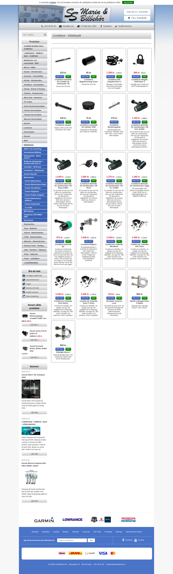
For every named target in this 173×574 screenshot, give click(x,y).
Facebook (105, 26)
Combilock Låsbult (63, 125)
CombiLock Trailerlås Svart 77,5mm (89, 302)
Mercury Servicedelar (33, 119)
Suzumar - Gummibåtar (33, 76)
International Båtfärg (32, 152)
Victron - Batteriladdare (33, 233)
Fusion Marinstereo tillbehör (33, 199)
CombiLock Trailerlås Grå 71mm (140, 245)
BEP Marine (29, 211)
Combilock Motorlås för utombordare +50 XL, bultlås (114, 186)
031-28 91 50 (48, 26)
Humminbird (29, 132)
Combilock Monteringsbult (114, 126)
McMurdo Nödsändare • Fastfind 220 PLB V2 (33, 162)
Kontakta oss (66, 26)
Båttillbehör (29, 145)
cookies (53, 2)
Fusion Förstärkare (33, 188)
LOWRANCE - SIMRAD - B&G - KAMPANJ (34, 54)
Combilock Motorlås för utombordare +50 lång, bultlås (63, 186)
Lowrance (28, 128)
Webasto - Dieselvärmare (34, 241)
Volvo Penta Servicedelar (34, 106)
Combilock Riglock (89, 244)
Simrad (27, 136)
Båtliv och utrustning (32, 149)
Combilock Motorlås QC (63, 245)
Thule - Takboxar (31, 254)
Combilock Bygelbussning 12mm (89, 81)
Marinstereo (29, 177)
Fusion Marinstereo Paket (35, 184)
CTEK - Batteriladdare (33, 237)
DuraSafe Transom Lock (114, 302)
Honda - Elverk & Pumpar (34, 89)
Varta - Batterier (30, 228)
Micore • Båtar (30, 67)
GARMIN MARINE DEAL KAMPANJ (34, 47)
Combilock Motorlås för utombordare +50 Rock (88, 186)
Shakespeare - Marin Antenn (32, 157)
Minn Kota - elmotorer (33, 98)
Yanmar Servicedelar (32, 110)
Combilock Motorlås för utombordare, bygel (139, 185)
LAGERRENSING (31, 263)
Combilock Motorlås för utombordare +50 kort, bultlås (139, 127)
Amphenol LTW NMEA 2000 (33, 216)
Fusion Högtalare (32, 191)
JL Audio (28, 207)
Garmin (27, 123)
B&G (26, 141)
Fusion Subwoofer (32, 204)
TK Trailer (28, 102)
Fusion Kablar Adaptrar (34, 195)
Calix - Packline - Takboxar (35, 250)
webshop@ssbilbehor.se (115, 564)
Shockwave (28, 220)
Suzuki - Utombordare (33, 72)
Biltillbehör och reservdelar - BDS (31, 61)
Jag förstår (128, 2)
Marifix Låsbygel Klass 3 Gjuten (139, 302)
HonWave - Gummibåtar (34, 85)
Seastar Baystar (30, 174)
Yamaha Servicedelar (32, 115)
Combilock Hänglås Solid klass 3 (139, 81)
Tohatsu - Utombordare (33, 93)
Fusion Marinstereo (33, 181)
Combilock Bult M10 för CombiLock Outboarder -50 (63, 82)
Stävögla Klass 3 (63, 352)
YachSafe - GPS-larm (32, 167)
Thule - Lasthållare (31, 258)
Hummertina (29, 224)
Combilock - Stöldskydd (34, 170)
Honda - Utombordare (33, 80)
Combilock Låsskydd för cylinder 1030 (88, 126)
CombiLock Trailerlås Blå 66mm (114, 245)
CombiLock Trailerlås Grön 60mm (63, 302)
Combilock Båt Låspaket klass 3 (114, 81)
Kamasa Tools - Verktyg (34, 246)
